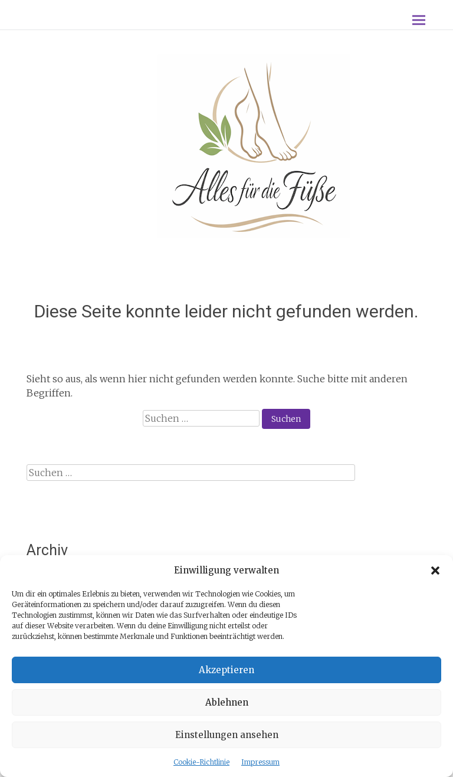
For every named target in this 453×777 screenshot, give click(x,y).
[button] (435, 570)
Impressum (260, 762)
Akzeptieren (226, 670)
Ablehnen (226, 702)
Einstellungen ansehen (226, 734)
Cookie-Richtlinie (201, 762)
